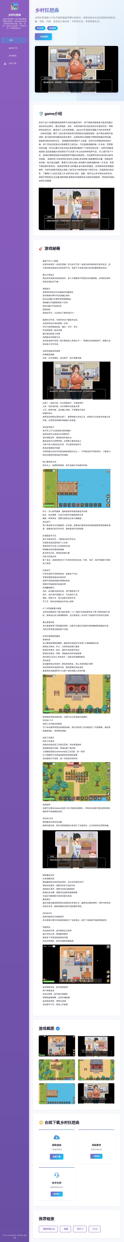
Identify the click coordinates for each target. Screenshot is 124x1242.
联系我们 (57, 1194)
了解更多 (96, 1156)
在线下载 (57, 1157)
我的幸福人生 (49, 1229)
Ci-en (95, 1229)
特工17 (80, 1229)
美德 (66, 1229)
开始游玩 (44, 36)
